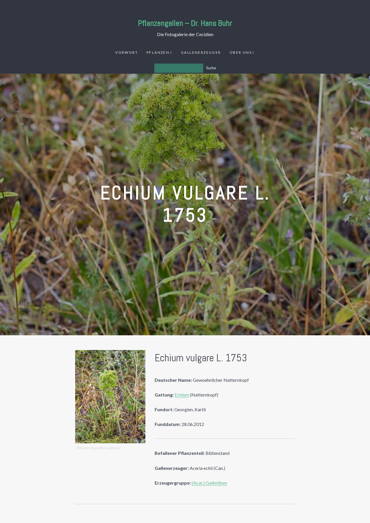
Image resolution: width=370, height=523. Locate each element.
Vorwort (126, 52)
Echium (182, 394)
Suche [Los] (211, 68)
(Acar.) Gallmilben (209, 482)
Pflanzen (158, 52)
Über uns (241, 52)
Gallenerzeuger (201, 52)
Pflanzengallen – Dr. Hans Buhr (185, 23)
